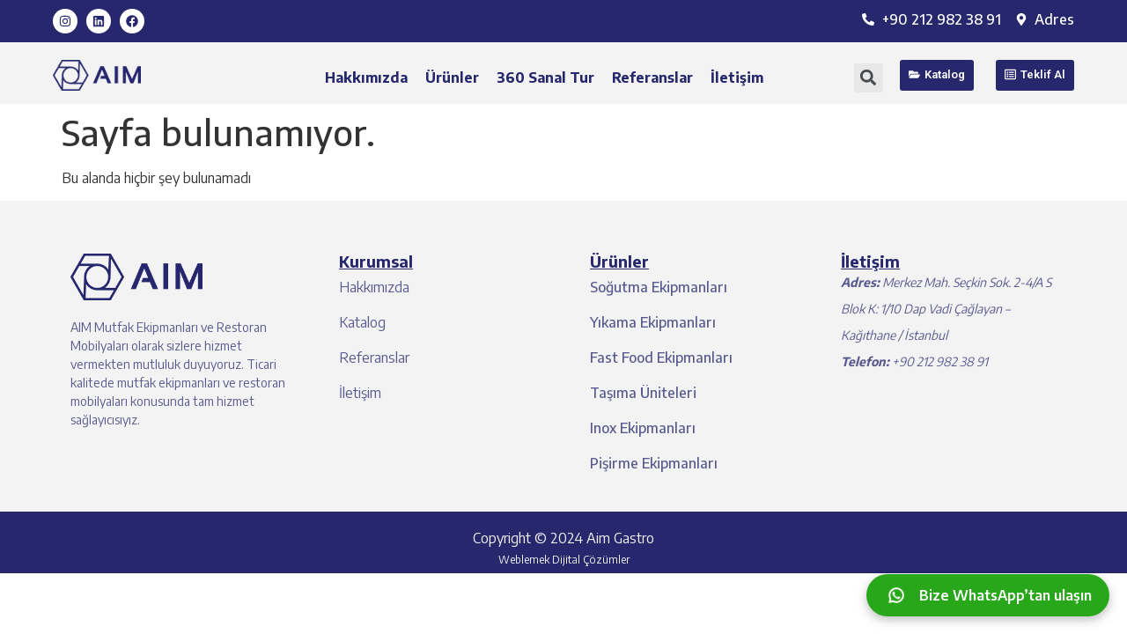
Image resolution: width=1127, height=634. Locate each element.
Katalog (362, 322)
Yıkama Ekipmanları (653, 322)
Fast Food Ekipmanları (661, 357)
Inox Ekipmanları (643, 428)
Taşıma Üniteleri (643, 393)
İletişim (737, 77)
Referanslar (652, 77)
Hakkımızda (366, 77)
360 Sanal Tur (545, 77)
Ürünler (452, 77)
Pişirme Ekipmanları (654, 463)
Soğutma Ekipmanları (658, 287)
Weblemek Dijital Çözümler (564, 559)
